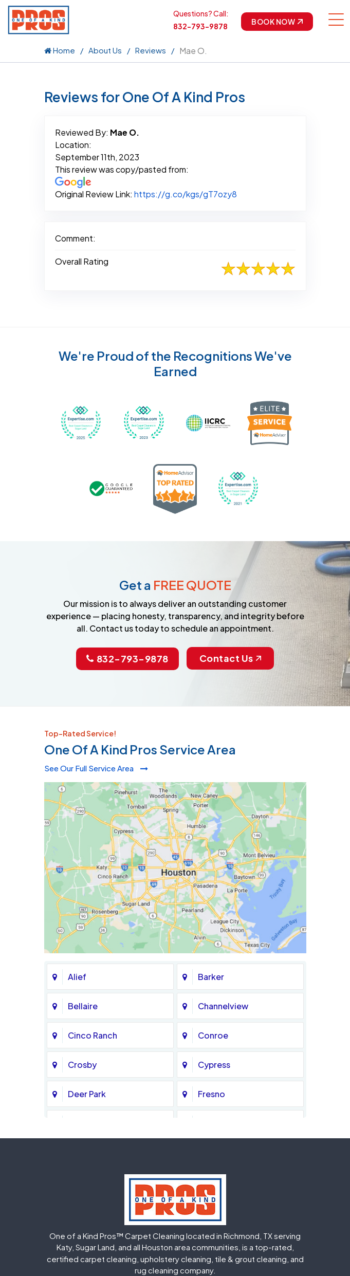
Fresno (211, 1093)
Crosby (82, 1064)
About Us (105, 50)
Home (59, 50)
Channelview (223, 1006)
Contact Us (230, 658)
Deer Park (87, 1093)
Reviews (150, 50)
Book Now (277, 21)
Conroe (213, 1035)
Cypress (214, 1064)
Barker (211, 976)
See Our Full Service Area (96, 768)
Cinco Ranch (92, 1035)
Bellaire (83, 1006)
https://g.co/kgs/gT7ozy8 (185, 194)
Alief (77, 976)
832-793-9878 (200, 26)
